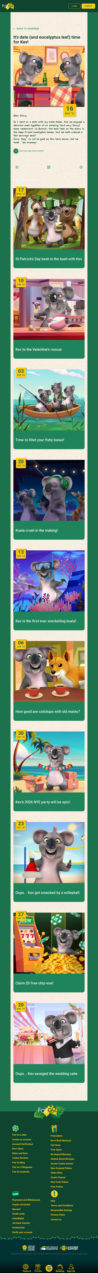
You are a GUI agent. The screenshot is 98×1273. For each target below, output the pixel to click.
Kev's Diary (17, 1148)
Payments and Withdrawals (26, 1200)
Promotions (57, 1135)
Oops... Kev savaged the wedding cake (46, 1074)
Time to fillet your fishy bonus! (40, 440)
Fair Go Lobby (19, 1134)
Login (74, 6)
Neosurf (16, 1209)
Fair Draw (56, 1145)
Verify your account (22, 1232)
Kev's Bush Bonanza (61, 1140)
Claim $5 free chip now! (34, 983)
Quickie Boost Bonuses (62, 1159)
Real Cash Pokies (60, 1182)
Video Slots (56, 1172)
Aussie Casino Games (62, 1163)
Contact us (56, 1219)
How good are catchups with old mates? (48, 712)
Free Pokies (57, 1186)
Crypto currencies (21, 1204)
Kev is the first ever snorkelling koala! (46, 621)
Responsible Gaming (61, 1210)
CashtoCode (18, 1227)
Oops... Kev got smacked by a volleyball (47, 893)
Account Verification (22, 1144)
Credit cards (18, 1213)
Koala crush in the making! (37, 531)
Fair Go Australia (20, 1171)
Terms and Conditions (62, 1205)
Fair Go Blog (18, 1162)
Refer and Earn (20, 1153)
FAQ (53, 1201)
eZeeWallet (18, 1218)
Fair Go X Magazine (22, 1167)
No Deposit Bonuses (61, 1154)
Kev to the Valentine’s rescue (39, 350)
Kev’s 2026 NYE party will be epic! (43, 802)
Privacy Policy (58, 1214)
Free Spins (56, 1149)
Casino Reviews (20, 1158)
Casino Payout (58, 1177)
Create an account (21, 1139)
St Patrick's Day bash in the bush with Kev (49, 259)
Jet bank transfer (21, 1223)
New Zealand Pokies (61, 1168)
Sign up (88, 6)
